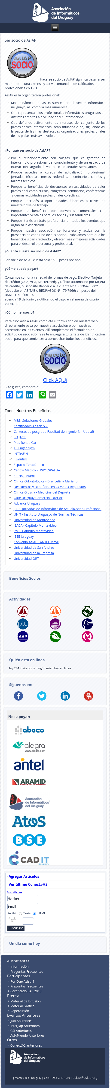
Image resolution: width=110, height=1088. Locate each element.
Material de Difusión (25, 1001)
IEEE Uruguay (24, 536)
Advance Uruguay (27, 503)
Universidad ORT (26, 558)
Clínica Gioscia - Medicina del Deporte (42, 492)
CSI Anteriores (21, 1030)
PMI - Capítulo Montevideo (33, 531)
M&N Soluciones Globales (33, 420)
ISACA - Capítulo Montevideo (35, 525)
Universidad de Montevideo (34, 520)
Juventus (20, 459)
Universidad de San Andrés (34, 547)
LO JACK (20, 437)
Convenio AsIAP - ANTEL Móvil (36, 542)
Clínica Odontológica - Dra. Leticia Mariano (45, 481)
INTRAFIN (21, 453)
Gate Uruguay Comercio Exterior (38, 498)
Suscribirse (14, 892)
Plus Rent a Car (25, 442)
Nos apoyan (19, 716)
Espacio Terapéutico (29, 464)
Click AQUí (55, 379)
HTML (39, 913)
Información (19, 966)
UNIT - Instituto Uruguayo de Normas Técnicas (48, 514)
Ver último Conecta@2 (28, 884)
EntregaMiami (24, 475)
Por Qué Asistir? (22, 981)
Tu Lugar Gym (24, 448)
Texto (25, 913)
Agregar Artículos (24, 876)
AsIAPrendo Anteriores (27, 1035)
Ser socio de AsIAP (20, 40)
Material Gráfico (22, 1006)
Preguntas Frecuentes (26, 971)
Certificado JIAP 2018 (26, 991)
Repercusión (19, 1011)
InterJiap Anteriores (25, 1026)
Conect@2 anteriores (26, 1045)
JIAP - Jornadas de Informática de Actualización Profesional (57, 509)
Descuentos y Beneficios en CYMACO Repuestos (50, 487)
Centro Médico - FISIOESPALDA (37, 470)
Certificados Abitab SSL (31, 426)
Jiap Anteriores (21, 1021)
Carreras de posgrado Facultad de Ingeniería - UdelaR (54, 431)
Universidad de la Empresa (34, 553)
